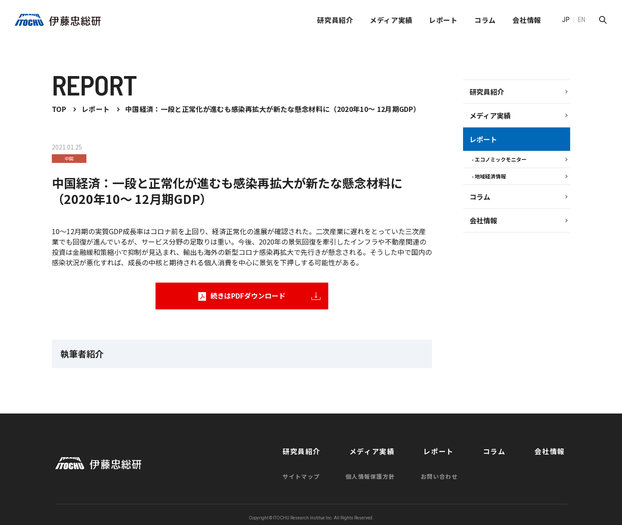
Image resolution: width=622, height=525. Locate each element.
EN (581, 20)
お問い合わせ (457, 471)
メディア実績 (391, 20)
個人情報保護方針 (389, 471)
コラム (485, 20)
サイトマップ (320, 471)
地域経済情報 (490, 176)
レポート (443, 20)
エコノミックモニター (501, 159)
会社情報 (483, 220)
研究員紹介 (335, 20)
